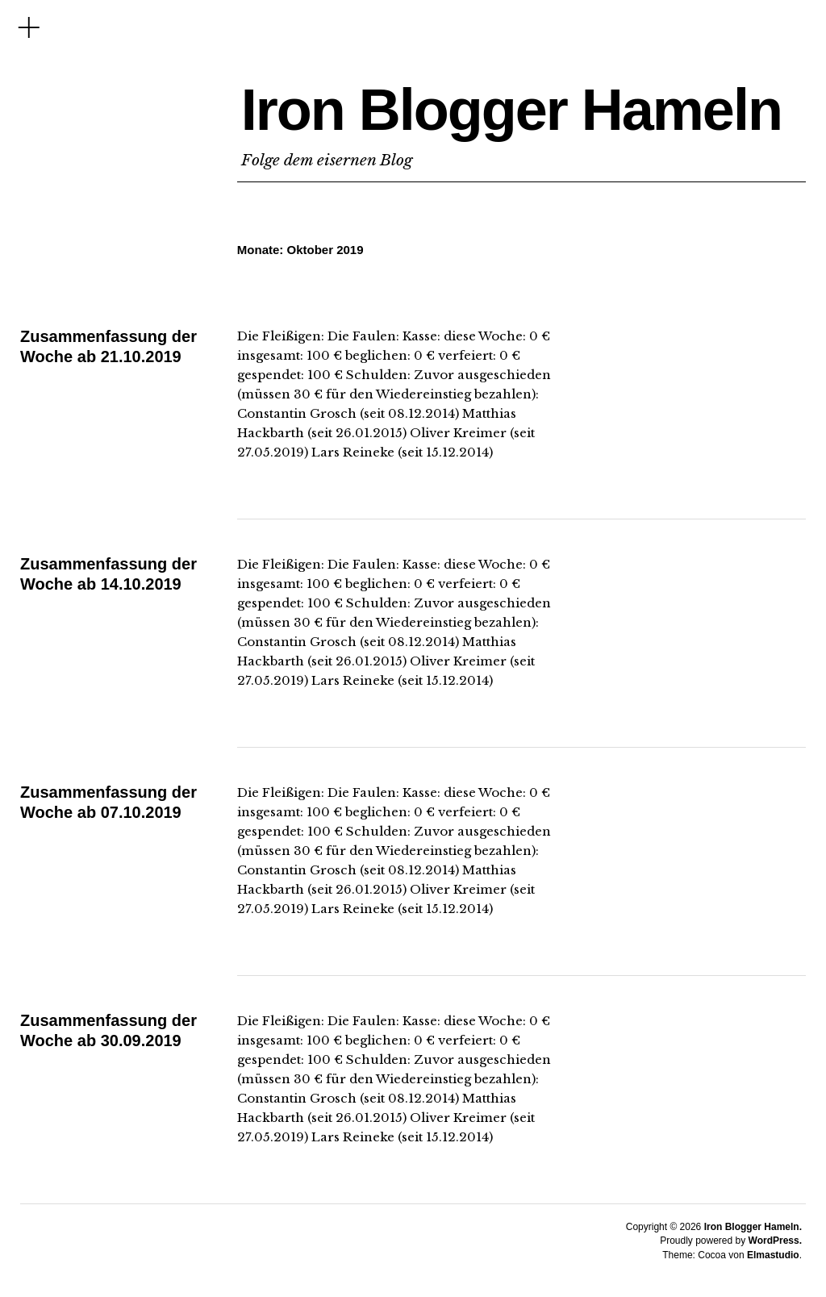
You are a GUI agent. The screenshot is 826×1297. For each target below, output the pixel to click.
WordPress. (775, 1240)
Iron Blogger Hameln (511, 109)
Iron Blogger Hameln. (753, 1226)
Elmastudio (773, 1255)
